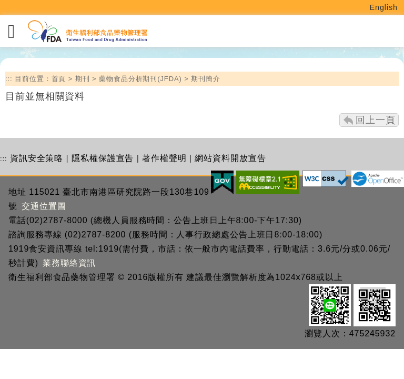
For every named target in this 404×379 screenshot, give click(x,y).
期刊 (82, 79)
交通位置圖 (44, 206)
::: (9, 79)
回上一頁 (376, 120)
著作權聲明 (164, 158)
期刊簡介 (205, 79)
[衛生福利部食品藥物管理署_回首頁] (86, 31)
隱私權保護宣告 (103, 158)
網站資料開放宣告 (230, 158)
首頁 (59, 79)
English (384, 7)
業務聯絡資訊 (69, 262)
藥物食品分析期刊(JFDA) (140, 79)
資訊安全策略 (36, 158)
